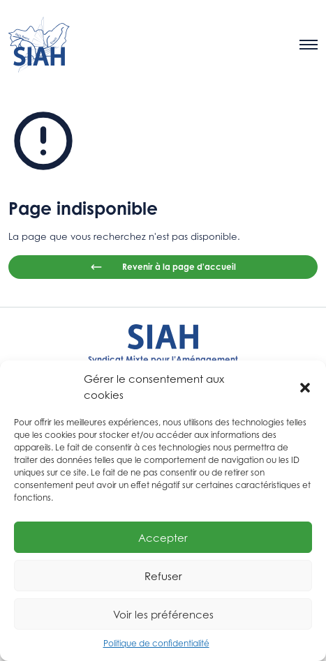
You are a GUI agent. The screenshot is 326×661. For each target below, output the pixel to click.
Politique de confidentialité (156, 643)
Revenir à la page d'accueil (163, 267)
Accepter (163, 537)
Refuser (163, 576)
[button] (305, 387)
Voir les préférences (163, 614)
